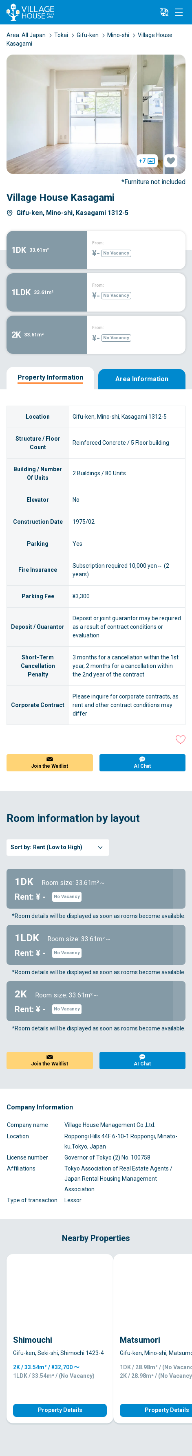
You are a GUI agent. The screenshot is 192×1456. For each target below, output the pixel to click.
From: (98, 243)
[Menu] (178, 12)
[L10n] (164, 12)
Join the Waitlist (49, 766)
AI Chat (142, 766)
